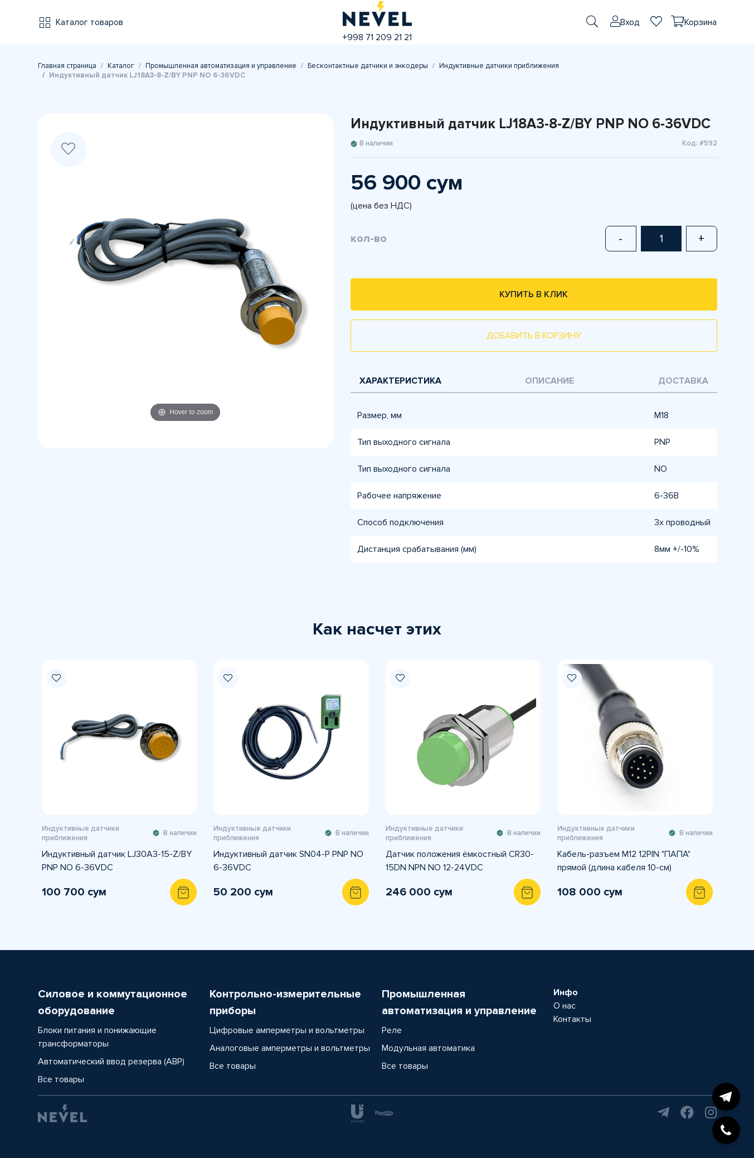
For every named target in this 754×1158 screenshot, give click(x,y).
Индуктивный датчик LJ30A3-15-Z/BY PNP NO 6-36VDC (117, 861)
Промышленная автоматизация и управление (220, 65)
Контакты (572, 1019)
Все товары (61, 1079)
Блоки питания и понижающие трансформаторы (97, 1037)
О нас (564, 1005)
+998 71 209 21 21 (377, 37)
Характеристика (400, 380)
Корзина (700, 22)
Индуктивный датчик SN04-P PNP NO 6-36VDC (288, 861)
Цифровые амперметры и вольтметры (287, 1030)
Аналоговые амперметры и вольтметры (290, 1048)
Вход (630, 22)
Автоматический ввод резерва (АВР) (111, 1061)
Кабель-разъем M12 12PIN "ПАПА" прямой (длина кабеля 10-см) (623, 861)
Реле (392, 1030)
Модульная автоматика (428, 1048)
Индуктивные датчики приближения (499, 65)
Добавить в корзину (534, 335)
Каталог (121, 65)
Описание (549, 380)
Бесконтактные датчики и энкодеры (368, 65)
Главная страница (67, 65)
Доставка (683, 380)
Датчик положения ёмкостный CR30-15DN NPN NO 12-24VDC (460, 861)
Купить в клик (533, 294)
